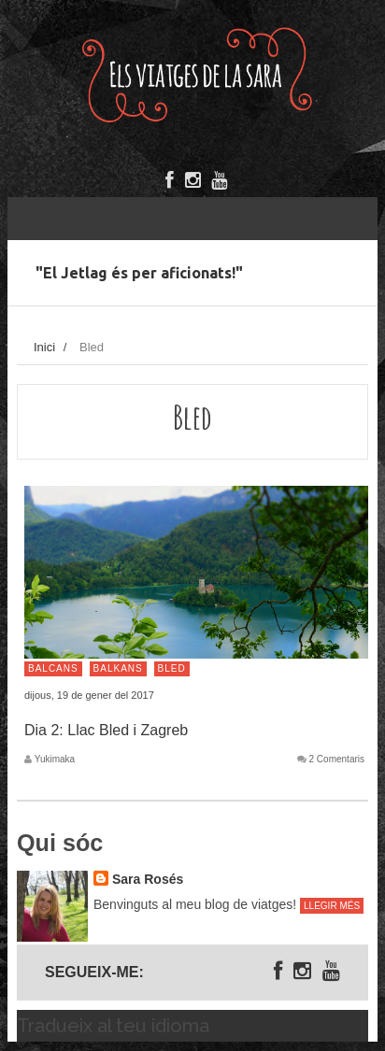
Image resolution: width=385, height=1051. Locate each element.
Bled (172, 668)
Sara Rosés (147, 879)
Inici (44, 347)
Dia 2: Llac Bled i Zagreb (106, 730)
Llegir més (332, 906)
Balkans (118, 668)
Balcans (53, 668)
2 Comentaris (336, 759)
